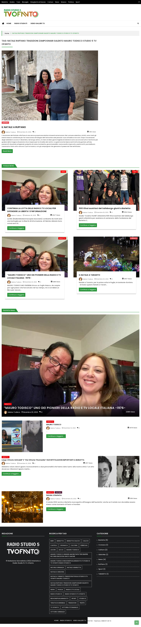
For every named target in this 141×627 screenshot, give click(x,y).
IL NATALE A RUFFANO (14, 127)
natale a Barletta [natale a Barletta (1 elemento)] (76, 567)
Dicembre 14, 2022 (69, 430)
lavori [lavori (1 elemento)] (55, 550)
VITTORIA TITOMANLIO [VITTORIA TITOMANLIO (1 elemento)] (72, 607)
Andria (12, 2)
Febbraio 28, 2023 (30, 217)
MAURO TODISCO (53, 426)
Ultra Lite (49, 622)
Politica (71, 2)
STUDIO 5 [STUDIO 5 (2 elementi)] (84, 598)
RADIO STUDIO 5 (20, 23)
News (57, 2)
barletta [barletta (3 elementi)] (62, 541)
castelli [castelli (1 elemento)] (56, 545)
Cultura (50, 2)
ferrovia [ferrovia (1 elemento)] (86, 545)
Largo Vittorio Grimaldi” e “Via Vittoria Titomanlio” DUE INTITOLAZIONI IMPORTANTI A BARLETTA (43, 462)
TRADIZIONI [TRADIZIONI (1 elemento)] (74, 603)
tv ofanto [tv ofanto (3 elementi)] (57, 607)
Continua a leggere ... (56, 438)
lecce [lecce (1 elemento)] (63, 550)
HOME (8, 23)
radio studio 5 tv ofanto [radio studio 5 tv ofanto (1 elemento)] (77, 594)
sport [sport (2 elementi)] (76, 598)
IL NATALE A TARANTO (89, 277)
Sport (78, 2)
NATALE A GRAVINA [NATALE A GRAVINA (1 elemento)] (59, 572)
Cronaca (104, 545)
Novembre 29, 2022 (69, 501)
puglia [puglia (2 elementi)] (62, 590)
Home (7, 33)
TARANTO (134, 240)
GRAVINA (104, 554)
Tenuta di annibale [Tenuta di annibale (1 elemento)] (60, 603)
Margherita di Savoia (37, 2)
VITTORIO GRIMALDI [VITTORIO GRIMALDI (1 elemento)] (60, 612)
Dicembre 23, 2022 (30, 284)
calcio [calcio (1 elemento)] (88, 541)
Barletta (5, 2)
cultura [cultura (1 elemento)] (76, 545)
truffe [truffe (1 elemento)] (84, 603)
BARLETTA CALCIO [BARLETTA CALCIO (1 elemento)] (75, 541)
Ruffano (5, 122)
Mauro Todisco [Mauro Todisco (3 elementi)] (75, 550)
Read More (7, 151)
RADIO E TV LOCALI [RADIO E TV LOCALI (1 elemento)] (74, 590)
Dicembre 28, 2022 (102, 214)
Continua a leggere (16, 230)
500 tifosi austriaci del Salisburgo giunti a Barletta (104, 210)
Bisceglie (25, 2)
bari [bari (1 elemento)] (54, 541)
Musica (63, 2)
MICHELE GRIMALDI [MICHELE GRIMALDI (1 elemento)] (59, 567)
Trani (18, 2)
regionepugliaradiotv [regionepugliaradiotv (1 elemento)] (61, 598)
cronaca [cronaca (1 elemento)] (66, 545)
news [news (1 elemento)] (55, 590)
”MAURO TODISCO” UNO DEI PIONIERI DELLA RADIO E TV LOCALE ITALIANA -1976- (64, 410)
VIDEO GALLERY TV (38, 23)
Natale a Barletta (54, 497)
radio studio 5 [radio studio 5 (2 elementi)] (58, 594)
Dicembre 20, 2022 (25, 132)
